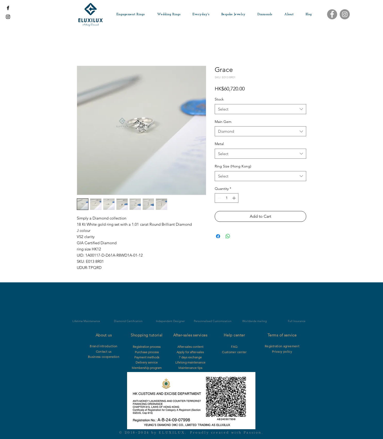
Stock (219, 99)
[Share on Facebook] (218, 236)
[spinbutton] (226, 197)
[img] (128, 305)
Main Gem (223, 121)
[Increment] (234, 197)
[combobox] (260, 109)
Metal (219, 143)
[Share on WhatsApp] (228, 236)
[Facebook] (332, 14)
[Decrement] (218, 197)
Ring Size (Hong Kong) (233, 166)
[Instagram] (345, 14)
